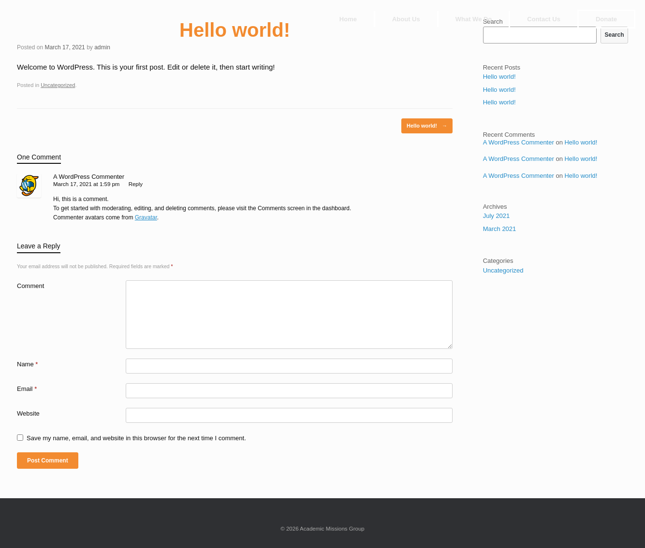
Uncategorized (58, 85)
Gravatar (146, 217)
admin (102, 47)
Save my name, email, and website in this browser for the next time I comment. (136, 438)
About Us (406, 19)
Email (27, 388)
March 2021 (499, 228)
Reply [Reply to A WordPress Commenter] (136, 184)
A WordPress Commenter (88, 176)
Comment (30, 285)
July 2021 (496, 215)
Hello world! (427, 126)
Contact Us (543, 19)
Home (348, 19)
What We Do (473, 19)
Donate (606, 19)
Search (614, 34)
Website (28, 413)
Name (27, 364)
